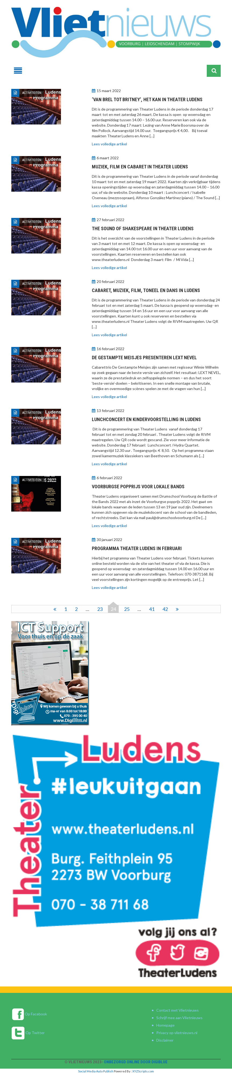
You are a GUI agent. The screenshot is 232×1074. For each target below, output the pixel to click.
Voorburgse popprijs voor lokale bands (138, 486)
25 (126, 609)
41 (151, 609)
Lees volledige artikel (109, 144)
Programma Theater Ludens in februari (137, 548)
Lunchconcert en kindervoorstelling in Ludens (146, 419)
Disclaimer (164, 1040)
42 (165, 609)
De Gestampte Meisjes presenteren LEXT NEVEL (144, 357)
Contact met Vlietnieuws (177, 1010)
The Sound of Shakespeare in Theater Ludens (143, 228)
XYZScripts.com (143, 1071)
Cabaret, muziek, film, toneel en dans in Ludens (146, 290)
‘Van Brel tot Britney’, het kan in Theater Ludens (147, 99)
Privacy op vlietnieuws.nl (176, 1032)
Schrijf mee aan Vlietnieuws (179, 1017)
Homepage (165, 1025)
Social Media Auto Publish (95, 1071)
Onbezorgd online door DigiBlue (136, 1062)
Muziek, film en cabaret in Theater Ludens (140, 166)
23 (100, 609)
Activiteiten (31, 93)
